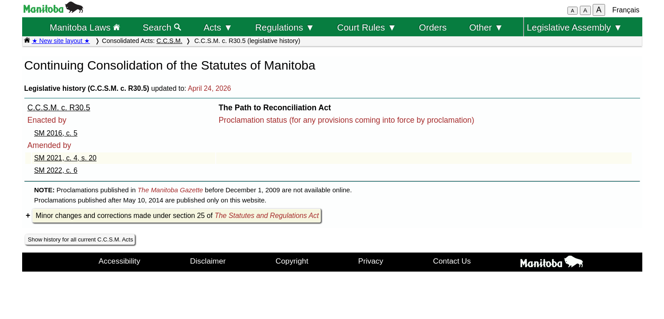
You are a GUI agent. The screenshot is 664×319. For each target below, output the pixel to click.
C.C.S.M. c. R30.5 (58, 107)
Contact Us (452, 261)
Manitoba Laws (85, 27)
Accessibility (119, 261)
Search (162, 27)
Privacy (370, 261)
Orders (433, 27)
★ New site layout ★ (61, 40)
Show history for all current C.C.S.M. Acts (80, 239)
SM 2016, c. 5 (56, 133)
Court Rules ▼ (366, 27)
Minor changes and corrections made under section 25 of (177, 215)
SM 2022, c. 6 (56, 170)
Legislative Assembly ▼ (574, 27)
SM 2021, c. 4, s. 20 (65, 158)
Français (625, 10)
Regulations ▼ (285, 27)
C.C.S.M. (169, 40)
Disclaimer (208, 261)
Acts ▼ (218, 27)
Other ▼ (486, 27)
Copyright (292, 261)
